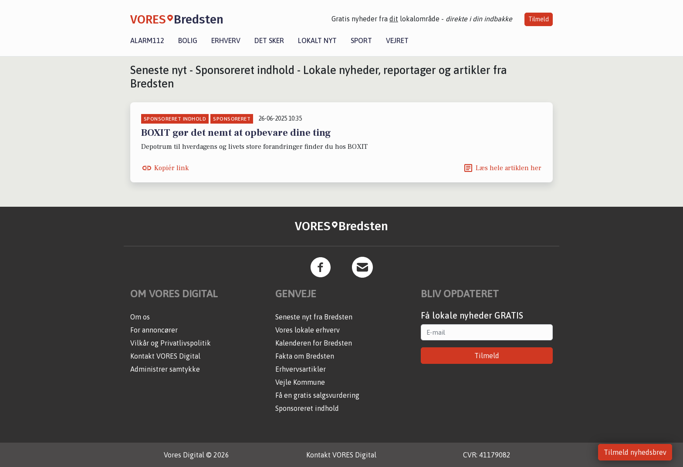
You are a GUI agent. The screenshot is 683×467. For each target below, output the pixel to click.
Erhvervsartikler (300, 369)
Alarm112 (147, 40)
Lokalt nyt (317, 40)
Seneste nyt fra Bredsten (313, 317)
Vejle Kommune (300, 382)
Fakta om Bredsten (304, 356)
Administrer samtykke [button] (165, 369)
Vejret (397, 40)
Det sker (269, 40)
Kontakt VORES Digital (165, 356)
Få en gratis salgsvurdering (317, 395)
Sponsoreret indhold (307, 408)
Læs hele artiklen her (508, 168)
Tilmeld (538, 19)
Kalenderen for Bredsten (313, 343)
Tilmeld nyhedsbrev (635, 452)
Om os (140, 317)
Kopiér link (171, 168)
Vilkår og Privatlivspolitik (170, 343)
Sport (361, 40)
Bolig (187, 40)
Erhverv (225, 40)
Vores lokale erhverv (307, 330)
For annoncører (154, 330)
